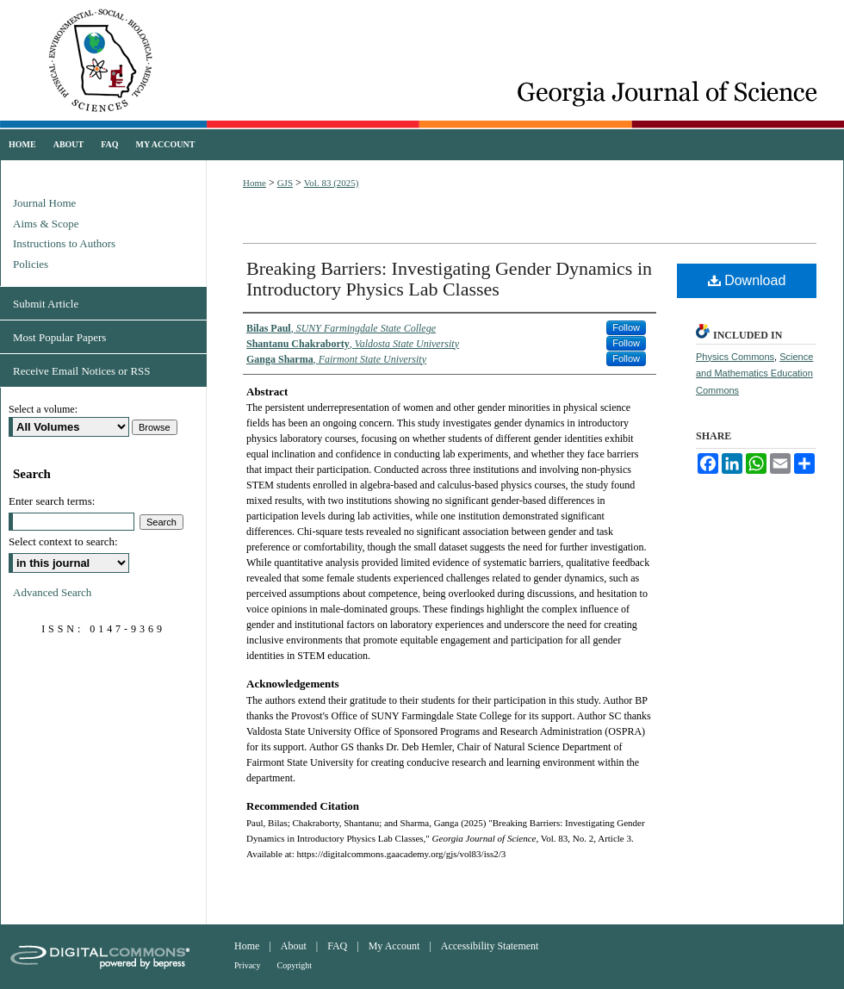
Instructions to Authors (64, 243)
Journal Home (44, 202)
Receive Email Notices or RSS (82, 370)
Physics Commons (735, 356)
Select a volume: (43, 409)
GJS (285, 182)
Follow (626, 327)
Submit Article (45, 303)
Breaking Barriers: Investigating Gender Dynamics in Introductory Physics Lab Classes (449, 279)
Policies (30, 264)
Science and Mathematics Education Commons (754, 373)
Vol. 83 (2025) (331, 182)
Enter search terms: (52, 500)
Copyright (295, 965)
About (294, 946)
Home (254, 182)
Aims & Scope (46, 223)
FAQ (337, 946)
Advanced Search (52, 592)
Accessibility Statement (490, 946)
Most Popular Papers (59, 337)
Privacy (247, 965)
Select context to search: (63, 541)
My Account (394, 946)
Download (747, 280)
